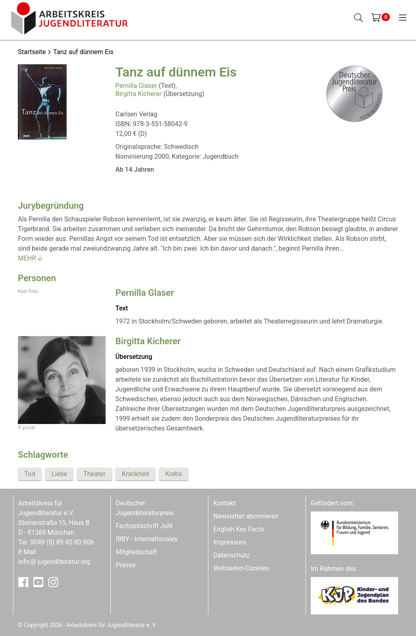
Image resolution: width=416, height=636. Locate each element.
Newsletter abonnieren (245, 516)
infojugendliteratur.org (54, 562)
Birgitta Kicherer (138, 94)
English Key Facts (238, 529)
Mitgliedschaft (136, 552)
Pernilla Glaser (136, 86)
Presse (126, 565)
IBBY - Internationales (147, 539)
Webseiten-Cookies (241, 568)
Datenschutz (231, 555)
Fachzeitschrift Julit (144, 526)
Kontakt (224, 503)
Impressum (229, 542)
